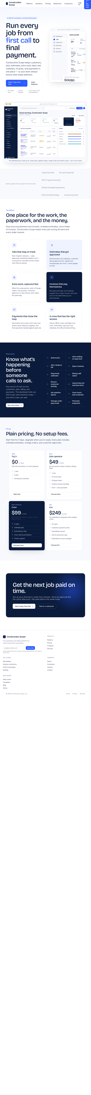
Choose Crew (18, 545)
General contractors (10, 664)
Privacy (75, 694)
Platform (29, 3)
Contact (50, 670)
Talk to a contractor (46, 606)
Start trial (17, 494)
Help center (7, 679)
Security (50, 648)
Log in (79, 3)
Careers (50, 667)
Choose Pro (55, 545)
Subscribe (30, 648)
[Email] (14, 648)
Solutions (39, 3)
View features (34, 83)
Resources (57, 3)
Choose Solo (55, 494)
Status (5, 688)
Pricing (48, 3)
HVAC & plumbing (9, 667)
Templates (6, 682)
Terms (68, 694)
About (49, 661)
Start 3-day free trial (16, 83)
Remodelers (7, 661)
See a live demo (15, 405)
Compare (50, 646)
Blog (4, 685)
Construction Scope (13, 3)
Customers (68, 3)
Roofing (5, 670)
